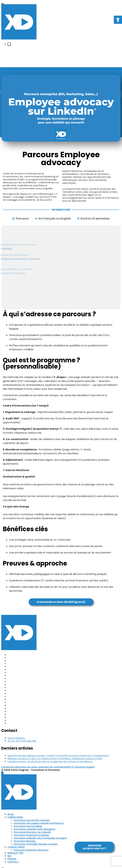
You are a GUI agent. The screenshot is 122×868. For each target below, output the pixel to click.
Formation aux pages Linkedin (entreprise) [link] (39, 823)
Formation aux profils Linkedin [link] (32, 820)
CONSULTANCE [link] (16, 846)
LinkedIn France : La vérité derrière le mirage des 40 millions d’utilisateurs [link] (50, 761)
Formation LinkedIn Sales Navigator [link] (34, 829)
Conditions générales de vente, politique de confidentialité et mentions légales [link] (48, 766)
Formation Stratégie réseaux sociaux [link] (35, 843)
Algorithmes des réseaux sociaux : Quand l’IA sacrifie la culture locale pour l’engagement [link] (58, 755)
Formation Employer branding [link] (31, 835)
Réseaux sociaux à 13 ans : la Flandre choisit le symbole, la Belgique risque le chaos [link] (55, 758)
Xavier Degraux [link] (16, 737)
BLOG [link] (11, 814)
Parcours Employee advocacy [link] (31, 849)
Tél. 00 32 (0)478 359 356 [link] (22, 740)
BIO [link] (9, 855)
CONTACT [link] (13, 861)
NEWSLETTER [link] (15, 852)
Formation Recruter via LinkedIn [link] (32, 832)
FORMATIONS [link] (15, 817)
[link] (118, 20)
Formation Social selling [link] (28, 826)
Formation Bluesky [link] (25, 840)
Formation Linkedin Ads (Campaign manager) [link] (40, 838)
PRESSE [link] (12, 858)
